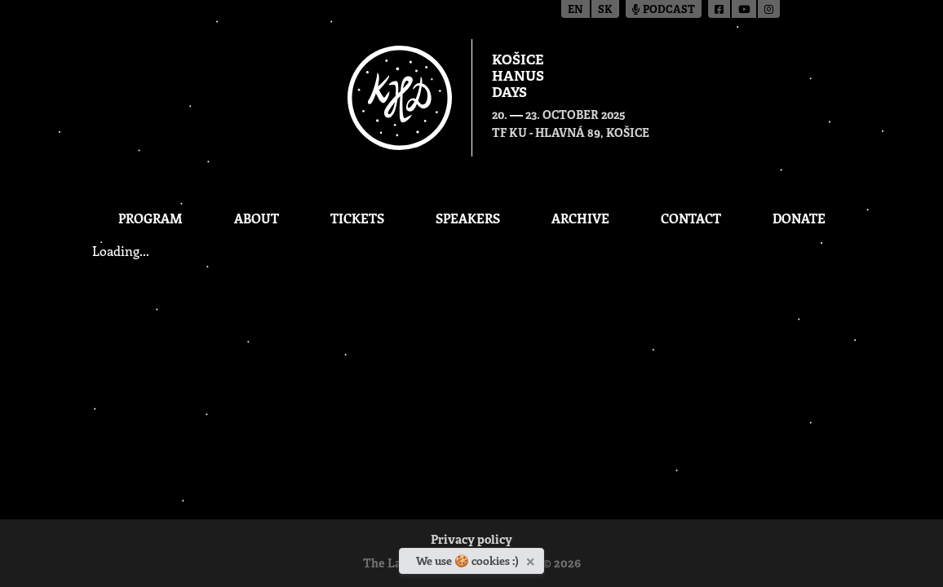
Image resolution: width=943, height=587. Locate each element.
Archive (580, 218)
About (256, 218)
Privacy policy (471, 541)
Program (150, 218)
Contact (691, 218)
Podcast (663, 10)
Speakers (468, 218)
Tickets (357, 218)
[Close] (532, 558)
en (575, 10)
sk (605, 10)
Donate (799, 218)
